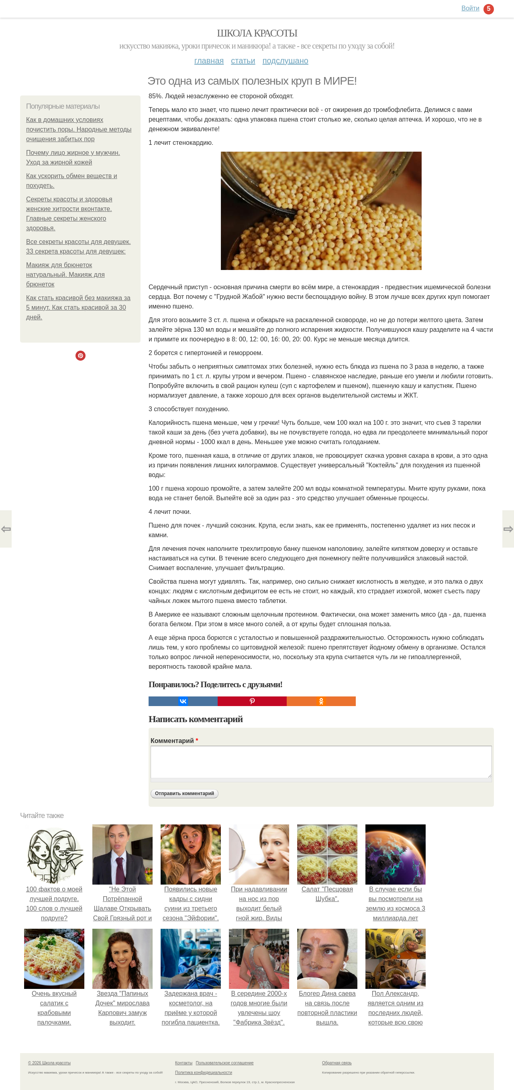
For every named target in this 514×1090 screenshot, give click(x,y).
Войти (470, 8)
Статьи (243, 60)
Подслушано (285, 60)
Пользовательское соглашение (225, 1063)
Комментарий (174, 740)
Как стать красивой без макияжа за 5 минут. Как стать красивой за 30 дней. (78, 307)
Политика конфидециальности (203, 1072)
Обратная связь (337, 1063)
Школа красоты (257, 33)
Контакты (183, 1063)
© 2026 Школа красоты (49, 1063)
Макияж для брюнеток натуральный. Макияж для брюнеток (65, 275)
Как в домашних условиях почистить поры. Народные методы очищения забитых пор (79, 129)
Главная (209, 60)
